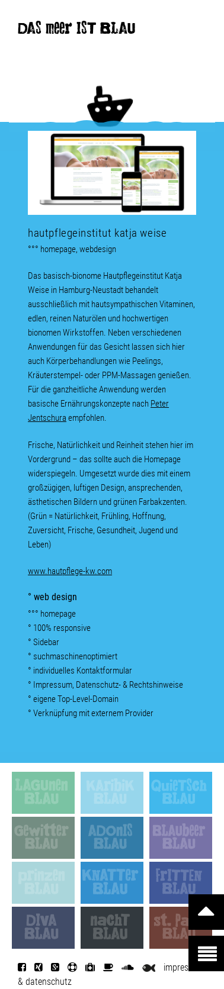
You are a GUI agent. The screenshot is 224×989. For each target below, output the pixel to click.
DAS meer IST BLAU (76, 30)
